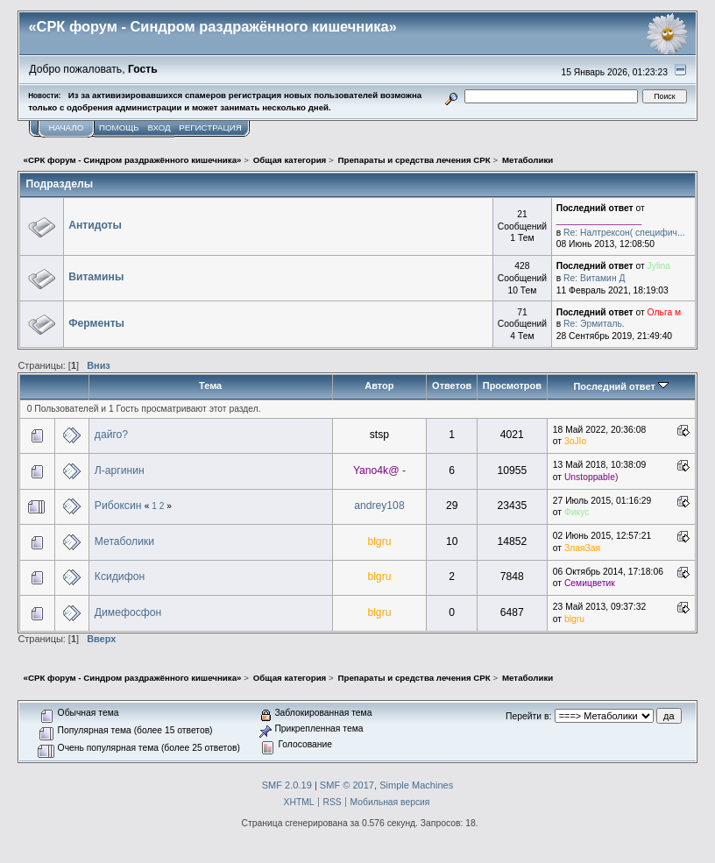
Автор (379, 385)
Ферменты (96, 323)
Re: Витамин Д (594, 278)
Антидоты (95, 225)
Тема (210, 385)
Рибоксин (118, 505)
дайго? (111, 434)
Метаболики (124, 541)
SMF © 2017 (347, 785)
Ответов (451, 385)
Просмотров (512, 385)
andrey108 (379, 505)
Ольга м (665, 312)
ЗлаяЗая (582, 548)
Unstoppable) (591, 477)
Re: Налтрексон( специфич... (624, 232)
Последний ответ (620, 386)
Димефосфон (128, 612)
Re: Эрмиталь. (594, 324)
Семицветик (589, 583)
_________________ (599, 220)
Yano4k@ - (379, 470)
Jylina (659, 266)
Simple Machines (416, 785)
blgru (379, 541)
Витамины (96, 277)
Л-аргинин (120, 470)
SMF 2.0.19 (287, 785)
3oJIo (575, 441)
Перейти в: (528, 716)
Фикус (576, 512)
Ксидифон (120, 576)
